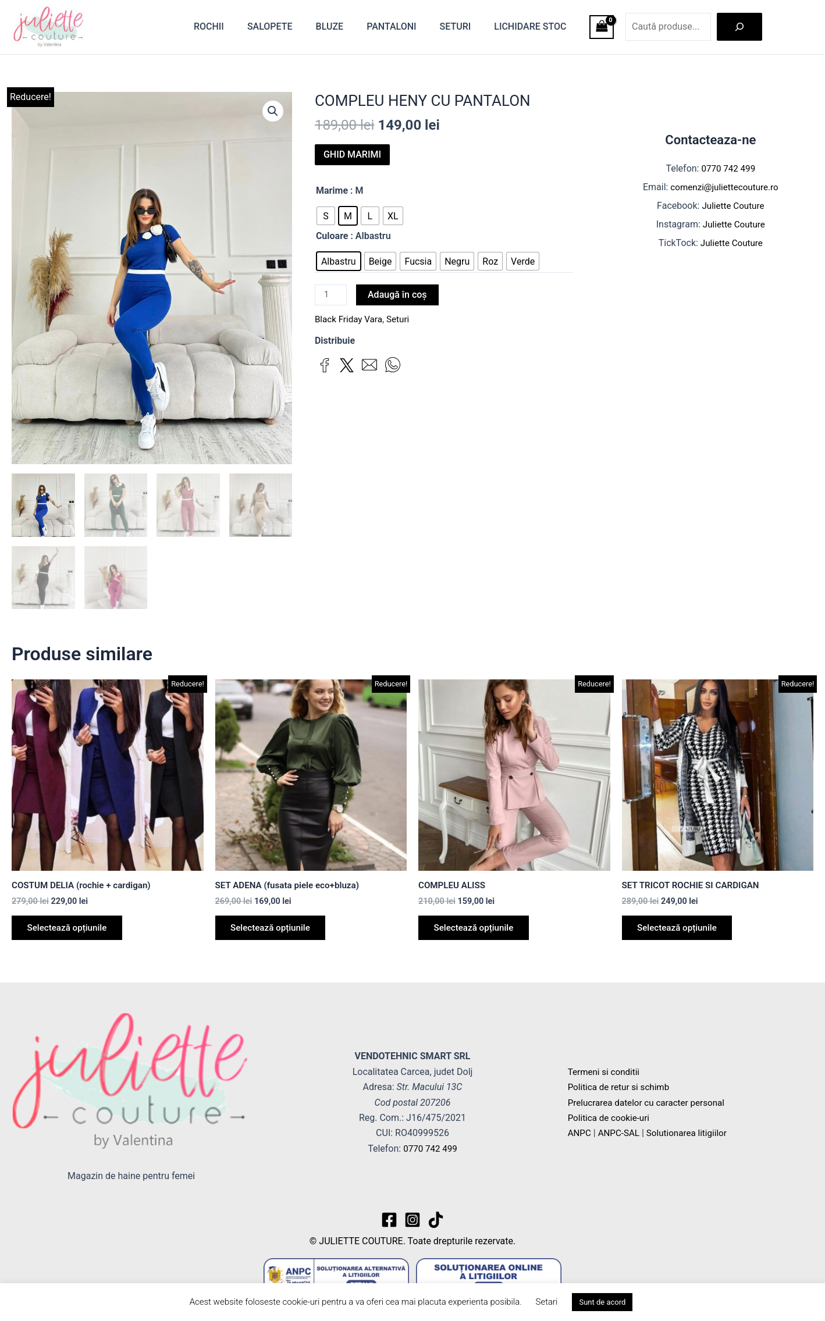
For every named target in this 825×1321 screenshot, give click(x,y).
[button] (272, 111)
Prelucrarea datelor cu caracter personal (650, 1102)
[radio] (326, 216)
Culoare (332, 235)
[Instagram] (412, 1220)
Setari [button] (547, 1302)
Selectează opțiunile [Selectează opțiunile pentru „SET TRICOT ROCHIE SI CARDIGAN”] (681, 931)
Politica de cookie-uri (611, 1117)
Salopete (291, 26)
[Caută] (739, 27)
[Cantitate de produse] (332, 295)
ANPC (580, 1133)
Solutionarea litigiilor (692, 1133)
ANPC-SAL (621, 1133)
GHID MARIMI (352, 154)
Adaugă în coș (399, 294)
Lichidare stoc (532, 26)
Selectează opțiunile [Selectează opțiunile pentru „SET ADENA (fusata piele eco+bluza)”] (275, 931)
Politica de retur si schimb (621, 1086)
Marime (332, 190)
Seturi (462, 26)
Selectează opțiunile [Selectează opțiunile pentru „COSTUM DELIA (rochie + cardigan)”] (71, 931)
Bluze (346, 26)
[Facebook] (389, 1220)
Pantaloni (403, 26)
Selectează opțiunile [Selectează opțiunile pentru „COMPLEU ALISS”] (478, 931)
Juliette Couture (733, 205)
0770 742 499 (728, 168)
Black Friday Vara (350, 320)
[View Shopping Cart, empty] (601, 27)
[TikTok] (436, 1220)
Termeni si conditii (605, 1071)
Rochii (234, 26)
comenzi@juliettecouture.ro (724, 187)
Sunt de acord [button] (602, 1302)
